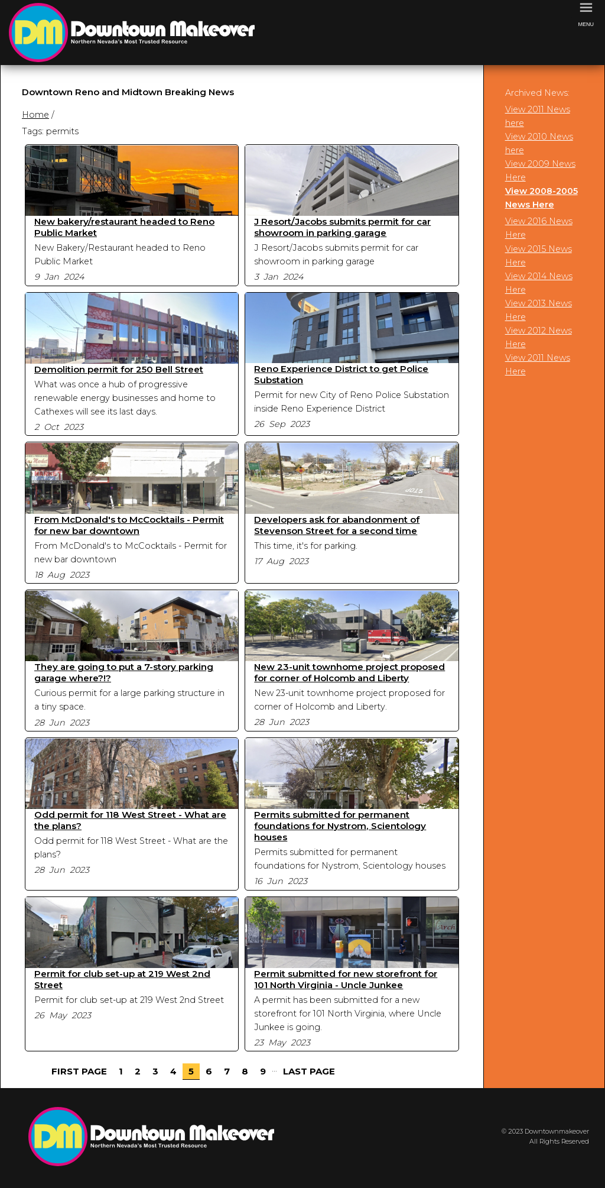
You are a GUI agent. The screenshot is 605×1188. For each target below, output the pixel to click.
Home (35, 114)
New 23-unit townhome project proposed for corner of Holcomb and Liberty (349, 672)
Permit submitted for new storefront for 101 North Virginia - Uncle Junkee (345, 979)
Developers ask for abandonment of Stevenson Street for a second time (336, 525)
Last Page (309, 1071)
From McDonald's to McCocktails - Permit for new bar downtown (129, 525)
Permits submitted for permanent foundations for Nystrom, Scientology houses (340, 826)
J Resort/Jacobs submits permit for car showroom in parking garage (342, 227)
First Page (79, 1071)
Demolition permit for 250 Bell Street (118, 369)
